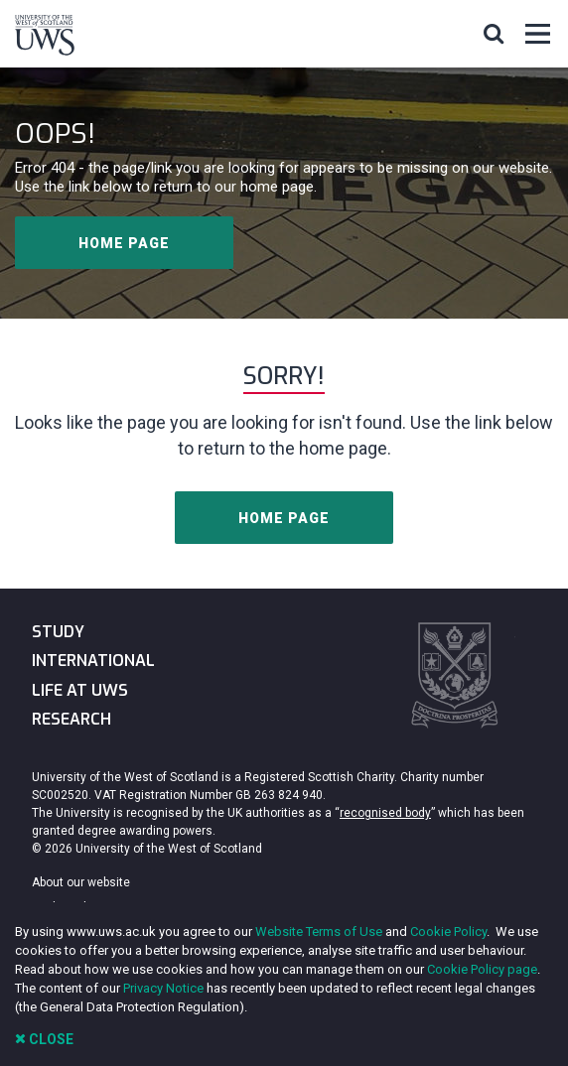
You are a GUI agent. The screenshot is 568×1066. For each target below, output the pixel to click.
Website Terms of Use (318, 931)
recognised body (385, 813)
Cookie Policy (448, 931)
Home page (124, 243)
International (93, 660)
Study (58, 631)
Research (71, 719)
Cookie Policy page (482, 969)
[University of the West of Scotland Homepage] (44, 39)
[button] (493, 33)
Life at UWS (80, 690)
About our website (81, 882)
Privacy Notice (163, 988)
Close (44, 1038)
